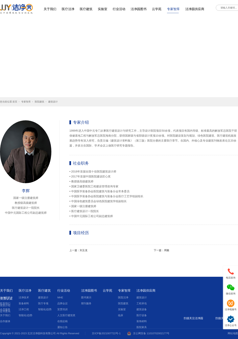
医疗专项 (43, 303)
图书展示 (86, 297)
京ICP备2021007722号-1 (106, 333)
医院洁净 (123, 297)
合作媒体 (5, 321)
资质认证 (6, 298)
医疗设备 (141, 315)
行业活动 (119, 9)
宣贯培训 (62, 309)
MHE (60, 297)
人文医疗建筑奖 (66, 315)
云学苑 (156, 9)
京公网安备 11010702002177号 (151, 333)
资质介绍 (5, 305)
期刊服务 (86, 303)
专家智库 (173, 9)
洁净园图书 (139, 9)
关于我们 (50, 9)
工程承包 (141, 303)
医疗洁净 (68, 9)
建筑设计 (53, 101)
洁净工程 (24, 309)
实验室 (102, 9)
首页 (14, 101)
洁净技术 (24, 297)
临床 (120, 315)
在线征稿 (62, 321)
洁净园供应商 (194, 9)
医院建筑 (39, 101)
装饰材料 (141, 321)
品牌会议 (62, 303)
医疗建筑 (86, 9)
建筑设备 (141, 309)
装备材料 (24, 303)
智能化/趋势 (25, 315)
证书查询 (5, 311)
